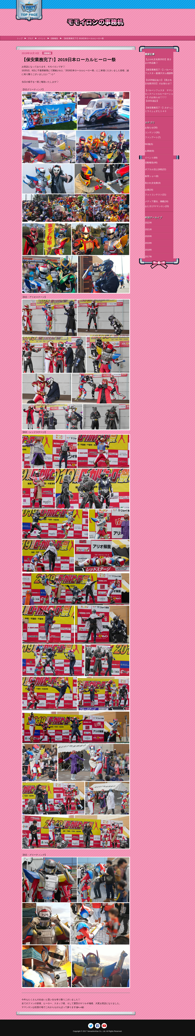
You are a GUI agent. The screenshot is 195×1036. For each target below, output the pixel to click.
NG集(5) (149, 144)
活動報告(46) (151, 162)
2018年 (148, 250)
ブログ (171, 4)
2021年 (148, 229)
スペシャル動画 (131, 4)
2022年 (148, 223)
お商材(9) (149, 151)
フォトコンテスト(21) (155, 194)
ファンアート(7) (153, 137)
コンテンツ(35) (152, 132)
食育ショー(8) (151, 176)
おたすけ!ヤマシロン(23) (157, 206)
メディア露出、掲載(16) (156, 201)
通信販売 (154, 4)
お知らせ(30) (151, 127)
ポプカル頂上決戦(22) (155, 169)
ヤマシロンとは (57, 4)
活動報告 (54, 38)
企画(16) (149, 190)
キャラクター (81, 4)
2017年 (148, 256)
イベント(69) (151, 158)
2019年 (148, 243)
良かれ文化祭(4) (153, 183)
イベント (42, 38)
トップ (20, 38)
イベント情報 (104, 4)
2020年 (148, 236)
